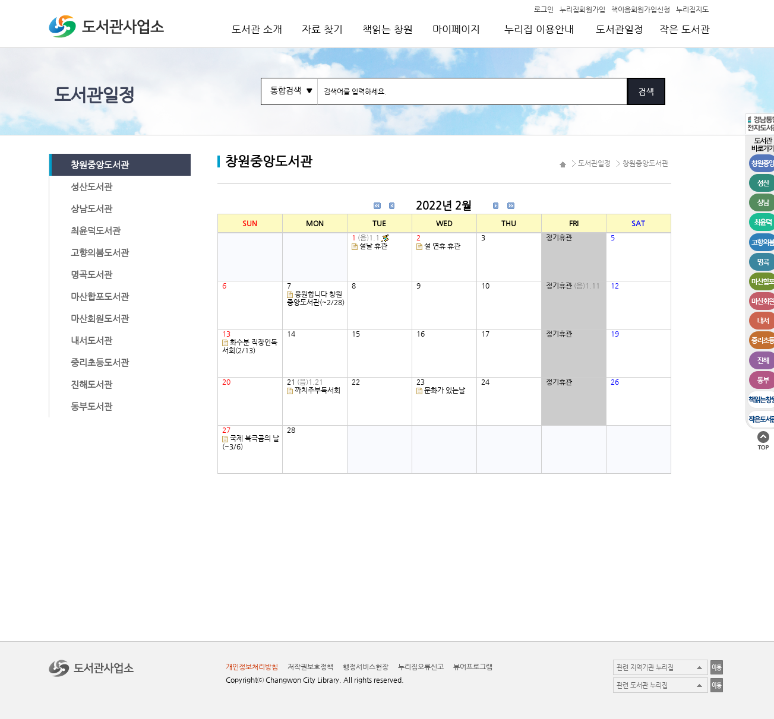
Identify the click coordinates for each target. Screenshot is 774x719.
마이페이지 (456, 29)
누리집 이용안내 (539, 29)
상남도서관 (91, 209)
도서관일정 (619, 29)
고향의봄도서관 (100, 253)
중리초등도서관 (100, 362)
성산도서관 (91, 187)
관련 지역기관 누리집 (645, 668)
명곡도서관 (91, 275)
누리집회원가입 (582, 8)
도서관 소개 (257, 29)
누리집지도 (692, 8)
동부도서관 (91, 406)
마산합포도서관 (100, 297)
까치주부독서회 (317, 390)
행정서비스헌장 (365, 667)
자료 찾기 (322, 29)
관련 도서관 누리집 (642, 685)
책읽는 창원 (387, 29)
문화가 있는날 (444, 390)
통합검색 (285, 90)
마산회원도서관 (100, 318)
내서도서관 (91, 340)
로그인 (544, 8)
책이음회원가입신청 (640, 8)
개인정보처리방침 (252, 667)
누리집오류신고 (421, 667)
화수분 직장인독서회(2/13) (249, 346)
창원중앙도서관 (100, 165)
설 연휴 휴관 (442, 246)
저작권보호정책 (310, 667)
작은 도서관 (684, 29)
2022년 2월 (444, 205)
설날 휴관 (373, 246)
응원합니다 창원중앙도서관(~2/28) (316, 298)
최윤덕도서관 (96, 231)
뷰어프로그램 (472, 667)
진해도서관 (91, 384)
